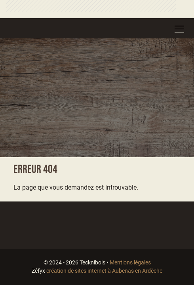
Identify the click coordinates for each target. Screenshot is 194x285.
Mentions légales (130, 262)
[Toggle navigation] (179, 28)
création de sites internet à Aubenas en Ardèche (104, 271)
